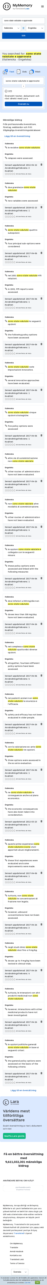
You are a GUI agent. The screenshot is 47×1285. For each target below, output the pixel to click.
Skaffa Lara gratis (14, 1136)
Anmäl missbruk (16, 1251)
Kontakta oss (16, 1255)
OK (37, 1282)
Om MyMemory (16, 1243)
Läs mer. (28, 1282)
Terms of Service (17, 1263)
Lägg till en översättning (17, 136)
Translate (14, 1247)
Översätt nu (23, 104)
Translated (19, 1233)
